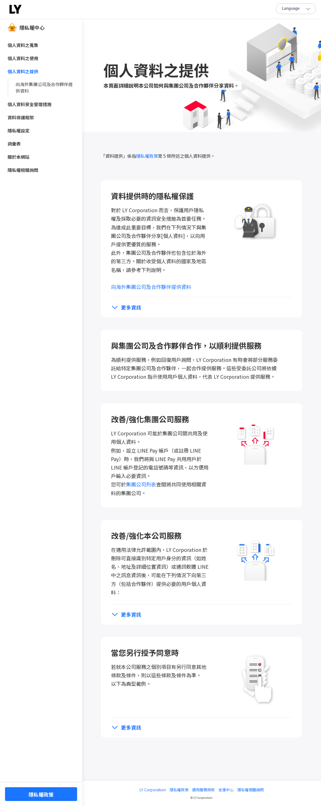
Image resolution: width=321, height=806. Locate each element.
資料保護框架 (21, 117)
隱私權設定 (18, 130)
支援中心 (226, 789)
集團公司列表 (141, 484)
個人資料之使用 (23, 58)
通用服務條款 (203, 789)
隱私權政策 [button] (41, 794)
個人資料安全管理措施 (29, 104)
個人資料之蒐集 (23, 45)
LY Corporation (152, 789)
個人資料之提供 (23, 71)
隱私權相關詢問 (250, 789)
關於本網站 (18, 157)
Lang (296, 9)
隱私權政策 (147, 156)
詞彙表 (14, 144)
